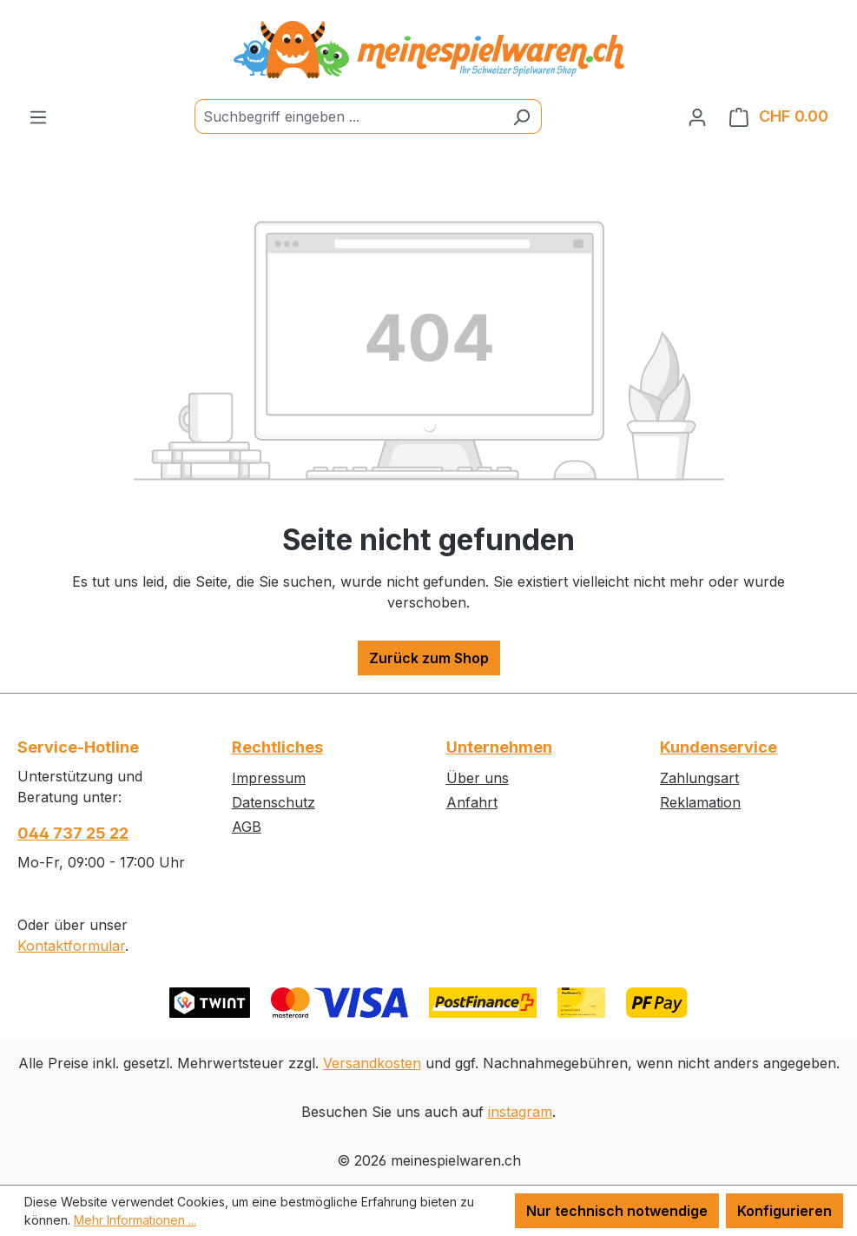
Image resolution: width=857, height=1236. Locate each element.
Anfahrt (472, 802)
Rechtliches (277, 747)
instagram (520, 1111)
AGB (246, 826)
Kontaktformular (71, 945)
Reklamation (700, 802)
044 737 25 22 (73, 833)
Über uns (477, 778)
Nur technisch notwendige (617, 1210)
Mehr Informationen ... (135, 1220)
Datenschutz (273, 802)
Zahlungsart (699, 778)
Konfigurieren (784, 1210)
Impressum (269, 778)
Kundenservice (718, 747)
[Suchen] (521, 116)
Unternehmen (499, 747)
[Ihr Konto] (697, 116)
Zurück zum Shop (429, 658)
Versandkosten (372, 1063)
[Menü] (38, 116)
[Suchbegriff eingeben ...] (348, 116)
